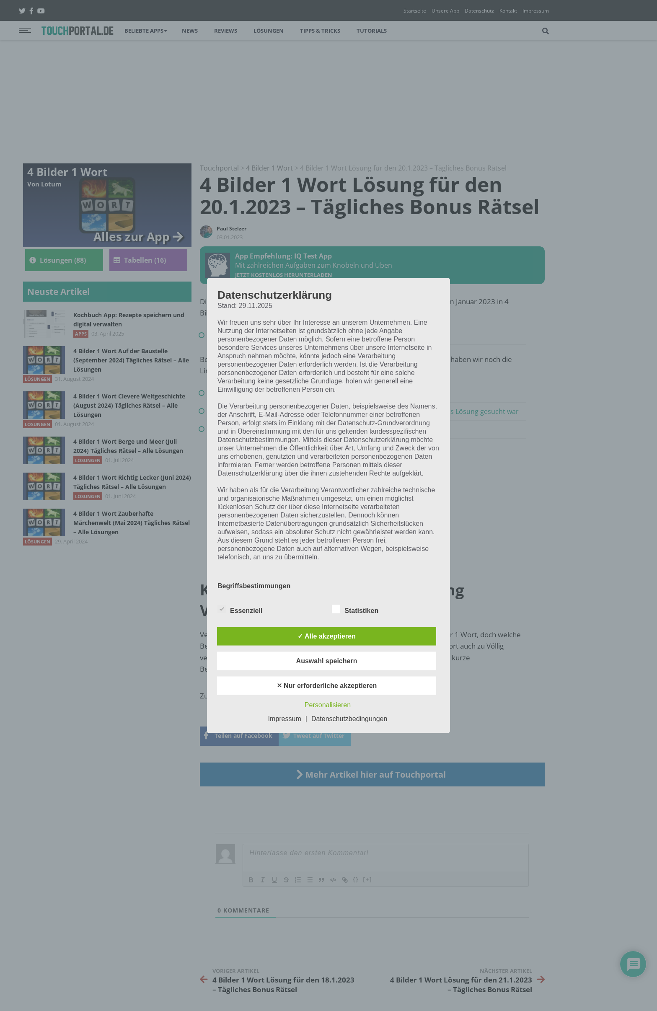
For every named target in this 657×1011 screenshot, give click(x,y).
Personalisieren (328, 704)
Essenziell (239, 609)
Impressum (284, 718)
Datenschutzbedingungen (349, 718)
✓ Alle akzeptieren (326, 636)
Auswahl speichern (326, 661)
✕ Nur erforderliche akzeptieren (327, 685)
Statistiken (355, 609)
